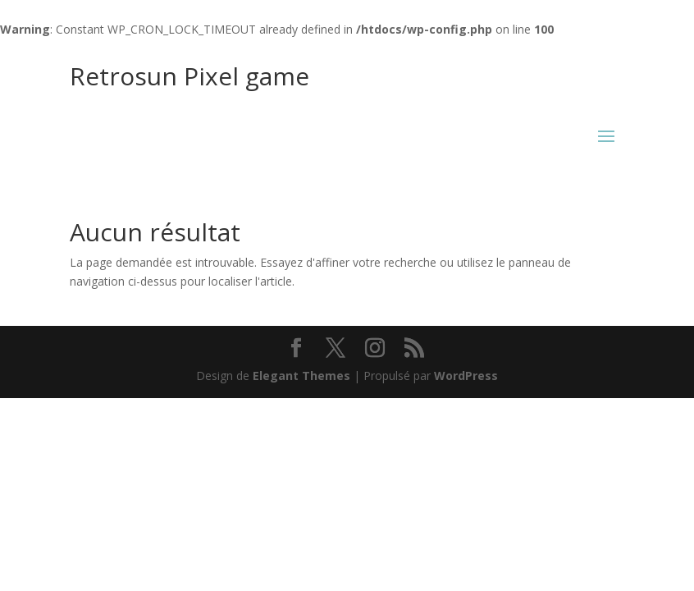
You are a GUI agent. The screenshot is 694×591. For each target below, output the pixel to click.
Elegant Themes (301, 375)
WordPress (466, 375)
